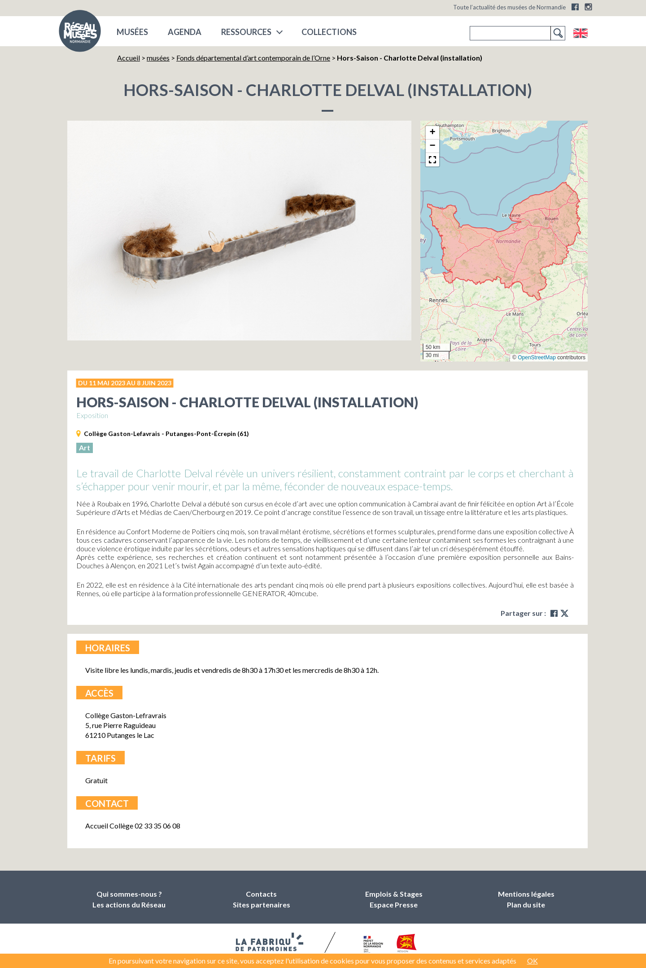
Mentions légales (526, 894)
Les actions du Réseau (129, 904)
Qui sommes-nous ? (129, 894)
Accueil (128, 57)
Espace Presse (394, 904)
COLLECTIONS (329, 32)
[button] (432, 133)
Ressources (246, 32)
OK (532, 960)
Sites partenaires (261, 904)
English (580, 33)
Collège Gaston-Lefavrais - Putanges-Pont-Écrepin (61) (166, 433)
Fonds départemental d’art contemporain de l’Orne (253, 57)
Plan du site (526, 904)
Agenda (184, 32)
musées (132, 32)
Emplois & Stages (394, 894)
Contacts (261, 894)
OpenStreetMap (537, 357)
